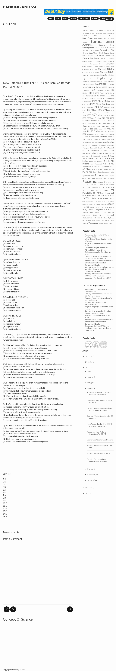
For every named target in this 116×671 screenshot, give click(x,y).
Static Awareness (100, 198)
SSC (58, 18)
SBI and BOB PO (99, 185)
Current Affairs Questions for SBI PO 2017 (100, 417)
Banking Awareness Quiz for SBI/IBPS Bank (96, 303)
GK (93, 90)
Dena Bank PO (106, 75)
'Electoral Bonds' (88, 30)
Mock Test (84, 18)
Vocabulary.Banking (105, 223)
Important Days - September (97, 134)
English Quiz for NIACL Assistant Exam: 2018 (98, 329)
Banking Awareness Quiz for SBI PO (100, 446)
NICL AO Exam (103, 166)
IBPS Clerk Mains (101, 101)
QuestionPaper (88, 176)
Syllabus (104, 218)
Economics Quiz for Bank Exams (100, 440)
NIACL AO (86, 158)
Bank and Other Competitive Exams (101, 36)
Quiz (98, 175)
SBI (92, 185)
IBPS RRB (105, 118)
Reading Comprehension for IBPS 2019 (98, 316)
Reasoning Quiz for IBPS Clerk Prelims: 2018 (97, 236)
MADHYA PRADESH (106, 139)
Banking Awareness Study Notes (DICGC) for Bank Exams (98, 274)
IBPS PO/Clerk (108, 115)
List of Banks (92, 139)
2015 (87, 493)
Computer (110, 64)
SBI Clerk (110, 184)
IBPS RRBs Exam (96, 129)
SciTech (101, 196)
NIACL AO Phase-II (96, 161)
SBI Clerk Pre (101, 188)
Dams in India (87, 75)
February (91, 474)
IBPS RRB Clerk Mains (98, 121)
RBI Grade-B (109, 178)
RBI (89, 178)
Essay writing (98, 81)
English (109, 19)
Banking (96, 41)
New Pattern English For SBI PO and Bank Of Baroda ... (99, 425)
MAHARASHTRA (88, 142)
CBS (96, 61)
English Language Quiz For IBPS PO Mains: (99, 307)
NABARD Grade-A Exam (102, 150)
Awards (102, 33)
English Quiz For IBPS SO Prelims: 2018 (98, 244)
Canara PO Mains (107, 58)
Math (105, 142)
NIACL (111, 156)
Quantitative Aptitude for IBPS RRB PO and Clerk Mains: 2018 (98, 249)
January (90, 480)
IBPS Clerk (99, 93)
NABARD (94, 145)
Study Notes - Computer (92, 210)
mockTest (86, 145)
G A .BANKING (100, 84)
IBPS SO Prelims (93, 131)
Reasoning (89, 181)
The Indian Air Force (100, 220)
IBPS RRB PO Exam (96, 126)
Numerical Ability (107, 169)
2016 (87, 488)
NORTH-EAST (96, 169)
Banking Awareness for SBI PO (99, 453)
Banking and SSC (20, 7)
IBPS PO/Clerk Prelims (91, 118)
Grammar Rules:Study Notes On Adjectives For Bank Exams (98, 257)
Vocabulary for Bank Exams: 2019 (98, 278)
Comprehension (95, 64)
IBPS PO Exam (92, 110)
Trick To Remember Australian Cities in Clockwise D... (99, 393)
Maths (73, 18)
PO (83, 172)
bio (96, 48)
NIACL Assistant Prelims (99, 164)
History (85, 93)
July (89, 371)
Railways (105, 176)
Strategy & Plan (90, 204)
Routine (100, 182)
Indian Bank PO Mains (98, 136)
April (89, 388)
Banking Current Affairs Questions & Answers (97, 460)
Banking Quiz (106, 45)
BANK (84, 36)
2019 (87, 356)
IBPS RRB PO (93, 123)
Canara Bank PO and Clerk (92, 53)
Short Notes (109, 196)
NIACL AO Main (97, 158)
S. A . (88, 185)
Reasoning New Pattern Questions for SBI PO (96, 433)
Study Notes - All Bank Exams (102, 207)
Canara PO (109, 56)
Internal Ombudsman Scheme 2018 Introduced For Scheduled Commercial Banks (99, 263)
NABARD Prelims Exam (92, 153)
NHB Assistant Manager (98, 156)
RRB (51, 18)
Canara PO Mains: (88, 61)
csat (112, 66)
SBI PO (110, 187)
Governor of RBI (103, 90)
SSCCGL (85, 198)
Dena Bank (96, 75)
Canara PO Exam (90, 58)
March (90, 469)
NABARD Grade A (97, 148)
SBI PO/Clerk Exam (101, 193)
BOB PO (104, 48)
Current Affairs (106, 69)
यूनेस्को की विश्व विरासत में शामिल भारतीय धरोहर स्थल (98, 240)
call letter (96, 50)
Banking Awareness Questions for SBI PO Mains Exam (98, 295)
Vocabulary (93, 223)
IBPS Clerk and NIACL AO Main (97, 98)
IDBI (84, 134)
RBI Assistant (97, 178)
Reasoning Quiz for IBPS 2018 (97, 326)
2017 (87, 367)
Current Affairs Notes (90, 72)
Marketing (98, 142)
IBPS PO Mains (104, 110)
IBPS (65, 18)
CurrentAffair (107, 72)
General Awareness (97, 87)
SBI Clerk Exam (88, 187)
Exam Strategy (109, 81)
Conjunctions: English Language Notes (96, 66)
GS (112, 90)
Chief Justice (102, 61)
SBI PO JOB (88, 190)
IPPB (109, 137)
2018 (87, 362)
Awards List (109, 33)
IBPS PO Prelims (94, 115)
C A (91, 50)
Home (94, 18)
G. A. (109, 84)
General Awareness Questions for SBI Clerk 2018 (98, 299)
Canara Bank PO (107, 50)
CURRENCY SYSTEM (89, 69)
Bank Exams (87, 38)
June (89, 377)
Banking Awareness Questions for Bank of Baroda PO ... (99, 409)
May (89, 383)
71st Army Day (100, 30)
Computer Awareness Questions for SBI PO (100, 401)
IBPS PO (98, 107)
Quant (95, 172)
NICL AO (94, 166)
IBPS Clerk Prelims (100, 104)
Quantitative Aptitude (106, 172)
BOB (98, 48)
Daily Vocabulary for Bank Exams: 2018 (98, 253)
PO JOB (89, 172)
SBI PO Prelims (102, 190)
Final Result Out (88, 84)
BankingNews (88, 47)
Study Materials (102, 204)
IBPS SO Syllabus (107, 131)
